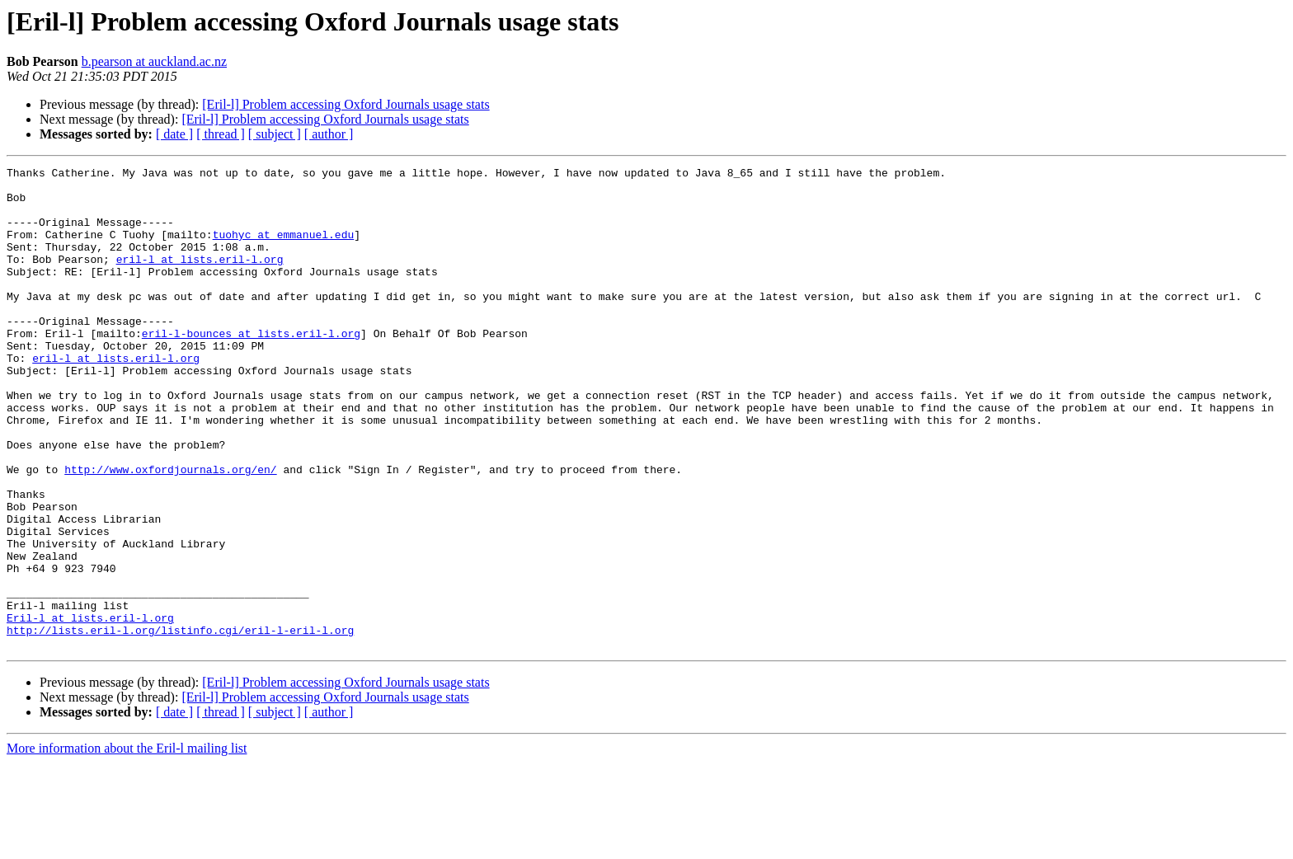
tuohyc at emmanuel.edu (284, 249)
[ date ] (174, 134)
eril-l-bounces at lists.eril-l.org (251, 367)
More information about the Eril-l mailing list (127, 845)
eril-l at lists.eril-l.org (200, 278)
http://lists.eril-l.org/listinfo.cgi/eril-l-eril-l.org (180, 723)
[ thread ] (220, 134)
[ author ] (329, 134)
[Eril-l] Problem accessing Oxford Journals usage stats (345, 104)
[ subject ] (274, 134)
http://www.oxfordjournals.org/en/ (170, 530)
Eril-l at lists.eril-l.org (90, 709)
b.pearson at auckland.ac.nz (154, 61)
